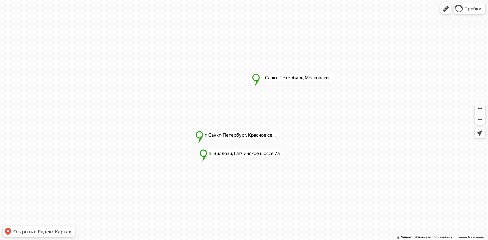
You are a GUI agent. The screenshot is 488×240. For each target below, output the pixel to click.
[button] (445, 8)
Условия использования (433, 237)
